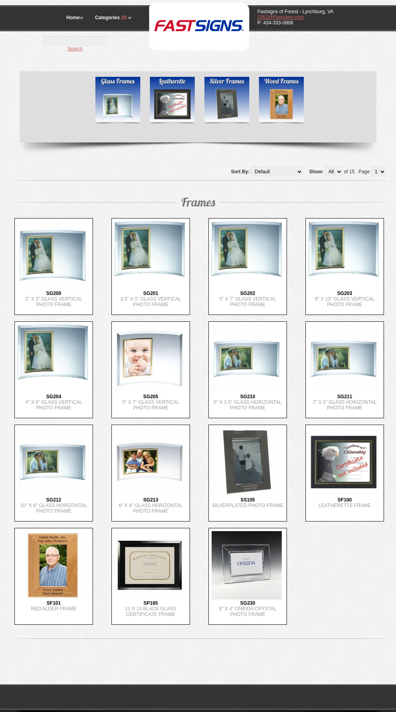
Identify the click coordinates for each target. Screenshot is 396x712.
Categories (111, 17)
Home (73, 17)
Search (75, 49)
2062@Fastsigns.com (280, 17)
